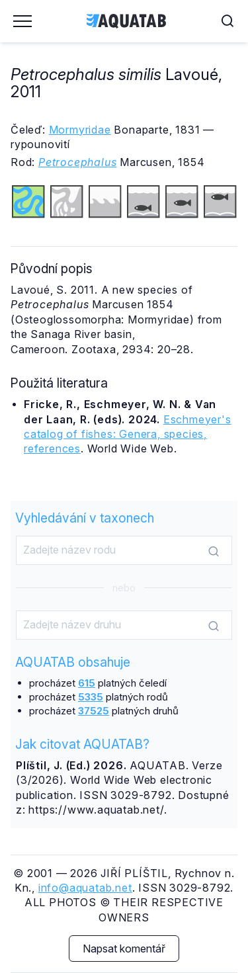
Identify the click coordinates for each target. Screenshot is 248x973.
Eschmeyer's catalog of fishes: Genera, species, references (127, 434)
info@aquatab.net (85, 887)
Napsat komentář (124, 948)
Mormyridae (80, 129)
